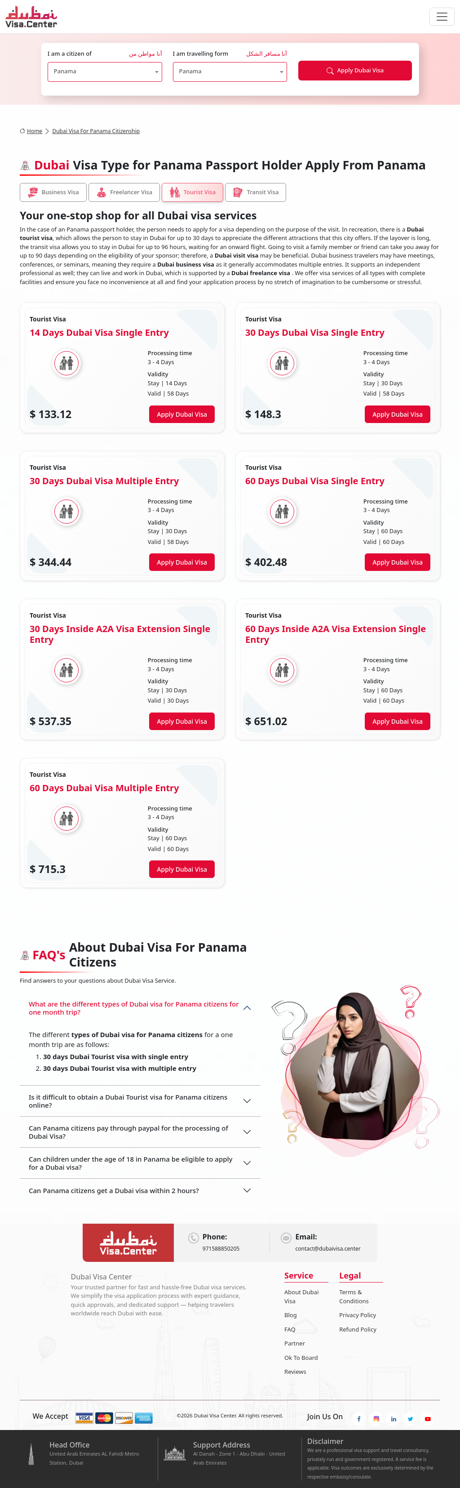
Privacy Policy (357, 1315)
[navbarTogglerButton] (442, 17)
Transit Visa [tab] (256, 192)
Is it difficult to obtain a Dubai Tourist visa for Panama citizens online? (128, 1100)
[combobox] (105, 72)
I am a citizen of (105, 53)
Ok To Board (301, 1358)
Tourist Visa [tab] (192, 192)
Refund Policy (357, 1329)
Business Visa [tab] (53, 192)
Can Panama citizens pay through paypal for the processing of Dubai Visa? (128, 1132)
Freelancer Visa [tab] (124, 192)
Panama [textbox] (65, 71)
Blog (290, 1315)
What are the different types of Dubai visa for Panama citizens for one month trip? (134, 1007)
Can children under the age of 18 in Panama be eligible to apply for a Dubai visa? (130, 1163)
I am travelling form (230, 53)
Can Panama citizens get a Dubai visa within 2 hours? (114, 1190)
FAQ (290, 1329)
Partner (294, 1343)
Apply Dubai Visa (355, 70)
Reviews (295, 1372)
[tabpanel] (230, 595)
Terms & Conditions (354, 1296)
